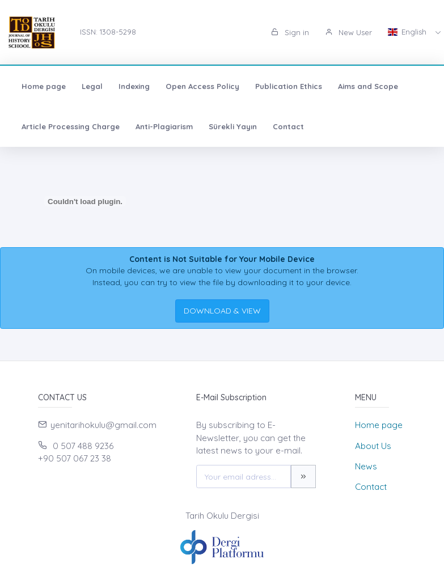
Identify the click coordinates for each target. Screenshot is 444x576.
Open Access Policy (202, 86)
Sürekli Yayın (233, 126)
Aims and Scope (368, 86)
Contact (288, 126)
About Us (373, 446)
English (408, 31)
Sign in (290, 32)
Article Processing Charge (71, 126)
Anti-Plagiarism (164, 126)
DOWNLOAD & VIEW (222, 311)
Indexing (134, 86)
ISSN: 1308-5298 (108, 31)
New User (348, 32)
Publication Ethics (288, 86)
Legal (92, 86)
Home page (44, 86)
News (366, 466)
